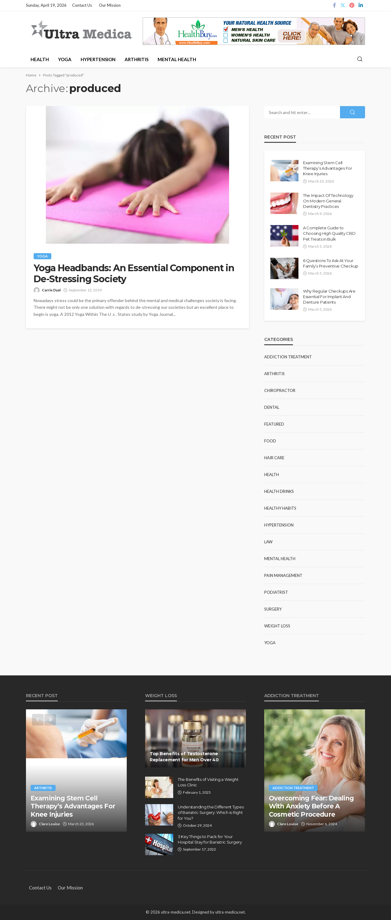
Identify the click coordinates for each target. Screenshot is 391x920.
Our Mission (110, 5)
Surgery (273, 609)
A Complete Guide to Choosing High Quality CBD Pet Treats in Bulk (329, 233)
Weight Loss (277, 625)
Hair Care (274, 457)
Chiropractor (279, 390)
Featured (274, 424)
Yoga (64, 59)
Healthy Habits (280, 508)
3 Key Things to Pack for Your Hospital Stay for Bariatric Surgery (210, 839)
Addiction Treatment (288, 356)
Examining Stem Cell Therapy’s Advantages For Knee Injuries (327, 168)
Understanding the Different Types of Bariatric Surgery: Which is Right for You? (210, 812)
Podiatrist (276, 592)
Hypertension (98, 59)
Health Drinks (279, 491)
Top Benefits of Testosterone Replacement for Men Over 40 (184, 757)
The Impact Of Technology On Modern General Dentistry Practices (328, 201)
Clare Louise (49, 824)
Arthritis (136, 59)
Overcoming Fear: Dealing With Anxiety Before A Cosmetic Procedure (311, 806)
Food (270, 440)
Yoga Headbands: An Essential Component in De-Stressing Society (134, 274)
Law (268, 541)
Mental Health (177, 59)
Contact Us (82, 5)
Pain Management (283, 575)
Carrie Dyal (51, 290)
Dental (271, 407)
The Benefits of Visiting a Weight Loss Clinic (208, 782)
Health (40, 59)
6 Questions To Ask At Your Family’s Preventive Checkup (330, 263)
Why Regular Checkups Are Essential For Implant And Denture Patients (329, 297)
